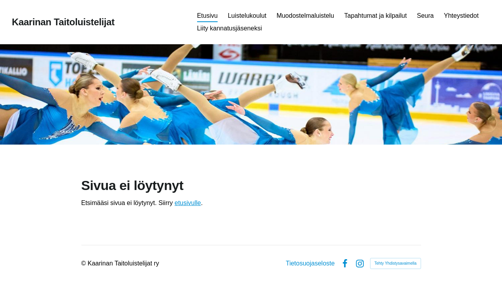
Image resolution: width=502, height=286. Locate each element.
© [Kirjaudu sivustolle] (84, 263)
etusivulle (188, 202)
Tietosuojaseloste (310, 263)
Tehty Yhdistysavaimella (395, 263)
